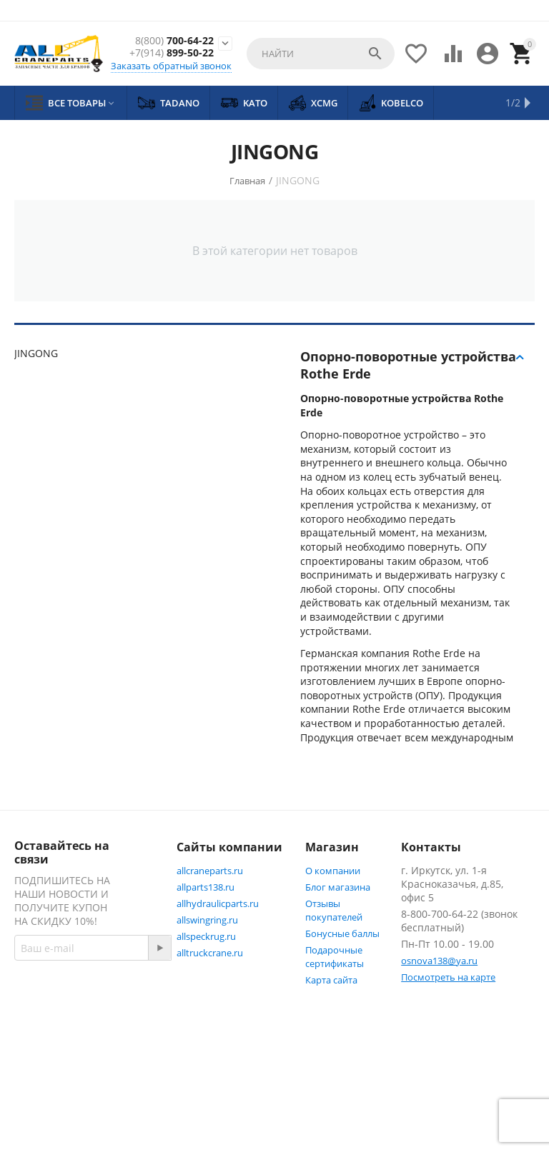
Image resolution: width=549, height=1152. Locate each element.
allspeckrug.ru (206, 936)
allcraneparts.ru (210, 870)
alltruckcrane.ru (210, 952)
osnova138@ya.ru (439, 960)
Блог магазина (337, 887)
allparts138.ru (205, 887)
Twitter (46, 1084)
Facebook (51, 1050)
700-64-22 (174, 41)
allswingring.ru (207, 919)
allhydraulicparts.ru (218, 903)
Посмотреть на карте (448, 977)
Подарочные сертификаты (334, 956)
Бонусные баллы (342, 933)
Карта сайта (331, 979)
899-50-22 (171, 53)
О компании (332, 870)
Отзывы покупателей (333, 910)
